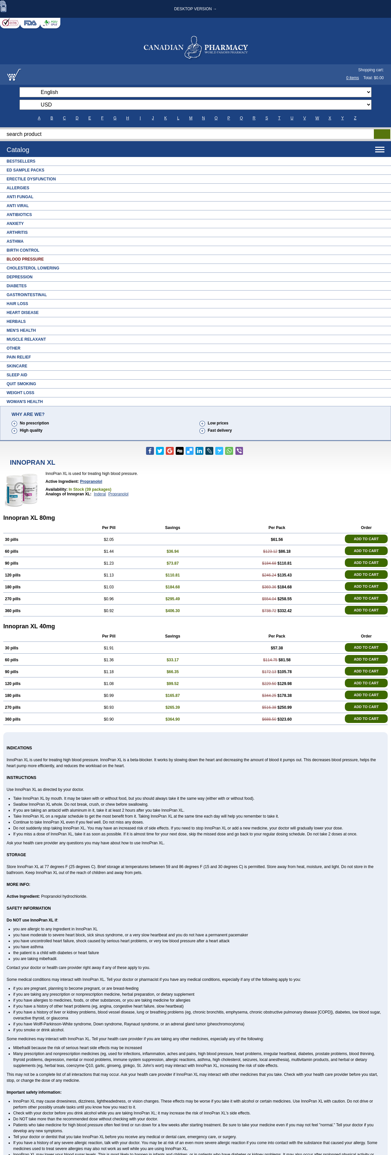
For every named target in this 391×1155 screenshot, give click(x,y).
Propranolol (91, 481)
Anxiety (15, 223)
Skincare (17, 366)
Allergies (18, 188)
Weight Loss (20, 392)
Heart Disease (23, 312)
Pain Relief (19, 357)
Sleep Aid (17, 375)
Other (13, 348)
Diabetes (17, 286)
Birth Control (23, 250)
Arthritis (17, 232)
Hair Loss (17, 303)
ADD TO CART (366, 539)
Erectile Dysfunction (31, 179)
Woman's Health (25, 401)
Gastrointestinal (27, 295)
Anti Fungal (20, 197)
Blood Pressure (25, 259)
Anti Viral (18, 205)
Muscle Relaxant (26, 339)
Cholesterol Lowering (33, 268)
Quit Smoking (21, 384)
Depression (20, 277)
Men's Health (21, 330)
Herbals (16, 321)
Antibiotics (19, 214)
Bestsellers (21, 161)
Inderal (100, 494)
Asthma (15, 241)
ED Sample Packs (25, 170)
